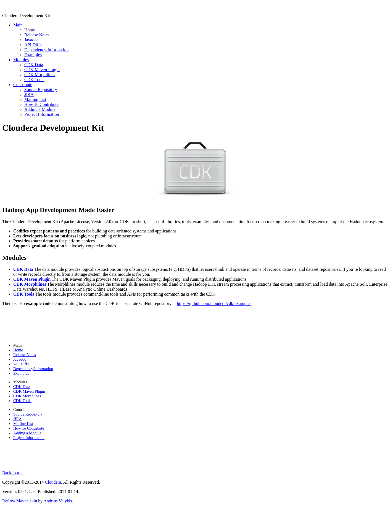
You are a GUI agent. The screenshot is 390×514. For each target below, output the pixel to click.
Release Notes (36, 35)
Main (18, 25)
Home (29, 30)
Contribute (22, 84)
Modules (21, 59)
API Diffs (32, 44)
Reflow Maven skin (19, 501)
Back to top (12, 472)
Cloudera (53, 482)
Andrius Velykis (57, 501)
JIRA (29, 94)
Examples (33, 54)
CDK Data (33, 64)
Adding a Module (40, 109)
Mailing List (35, 99)
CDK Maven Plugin (42, 69)
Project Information (41, 114)
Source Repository (40, 89)
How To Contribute (41, 104)
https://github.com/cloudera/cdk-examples (214, 303)
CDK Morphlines (39, 74)
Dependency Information (46, 49)
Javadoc (31, 40)
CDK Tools (34, 79)
